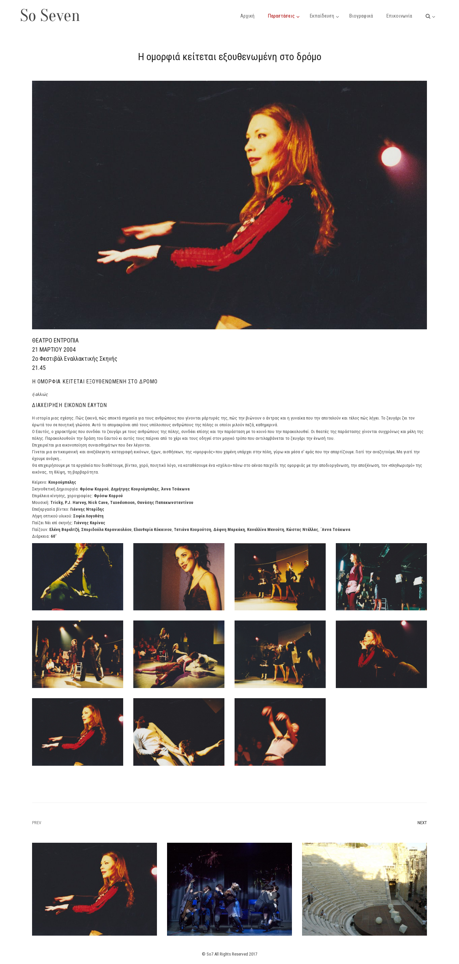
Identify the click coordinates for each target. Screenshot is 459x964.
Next (422, 822)
